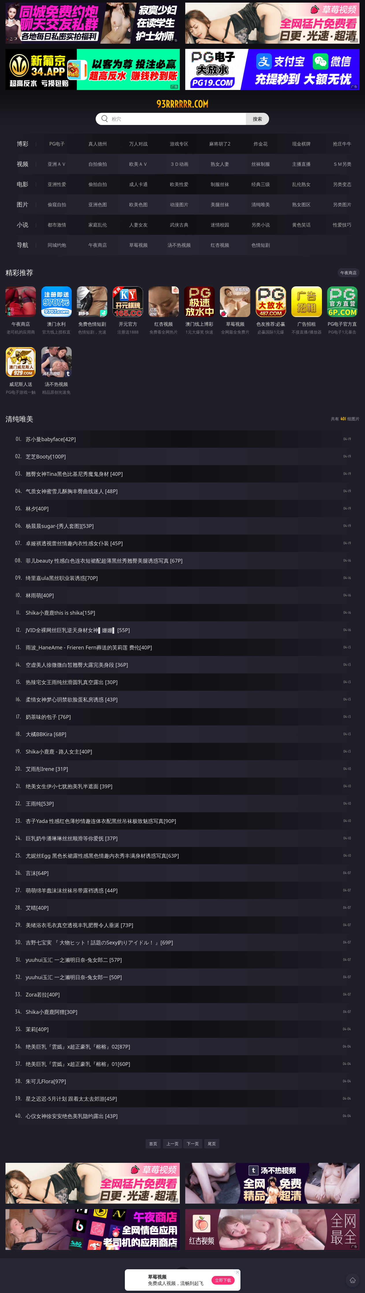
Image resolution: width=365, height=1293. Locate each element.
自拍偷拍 (97, 164)
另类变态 (342, 184)
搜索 (257, 119)
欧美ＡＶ (138, 164)
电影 (22, 184)
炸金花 (261, 144)
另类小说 (260, 225)
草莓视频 (138, 245)
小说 (22, 225)
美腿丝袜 (220, 204)
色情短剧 (260, 245)
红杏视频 (220, 245)
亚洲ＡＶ (57, 164)
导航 (22, 245)
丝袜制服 (260, 164)
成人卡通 (138, 184)
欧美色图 (138, 204)
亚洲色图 (97, 204)
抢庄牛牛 (342, 144)
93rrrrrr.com (182, 104)
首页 (153, 1143)
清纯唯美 (260, 204)
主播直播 (301, 164)
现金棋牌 (301, 144)
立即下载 (223, 1280)
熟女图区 (301, 204)
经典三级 (260, 184)
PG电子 (57, 144)
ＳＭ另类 (342, 164)
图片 (22, 204)
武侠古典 (179, 225)
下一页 (193, 1143)
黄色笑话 (301, 225)
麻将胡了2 (219, 144)
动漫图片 (179, 204)
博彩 (22, 144)
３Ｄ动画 (179, 164)
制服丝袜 (220, 184)
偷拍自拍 (97, 184)
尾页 (212, 1143)
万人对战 (138, 144)
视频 (22, 164)
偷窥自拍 (57, 204)
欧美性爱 (179, 184)
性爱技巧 (342, 225)
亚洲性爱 (57, 184)
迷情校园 (220, 225)
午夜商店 (97, 245)
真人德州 (97, 144)
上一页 (172, 1143)
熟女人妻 (220, 164)
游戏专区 (179, 144)
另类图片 (342, 204)
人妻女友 (138, 225)
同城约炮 (57, 245)
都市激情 (57, 225)
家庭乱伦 (97, 225)
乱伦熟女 (301, 184)
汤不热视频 (179, 245)
